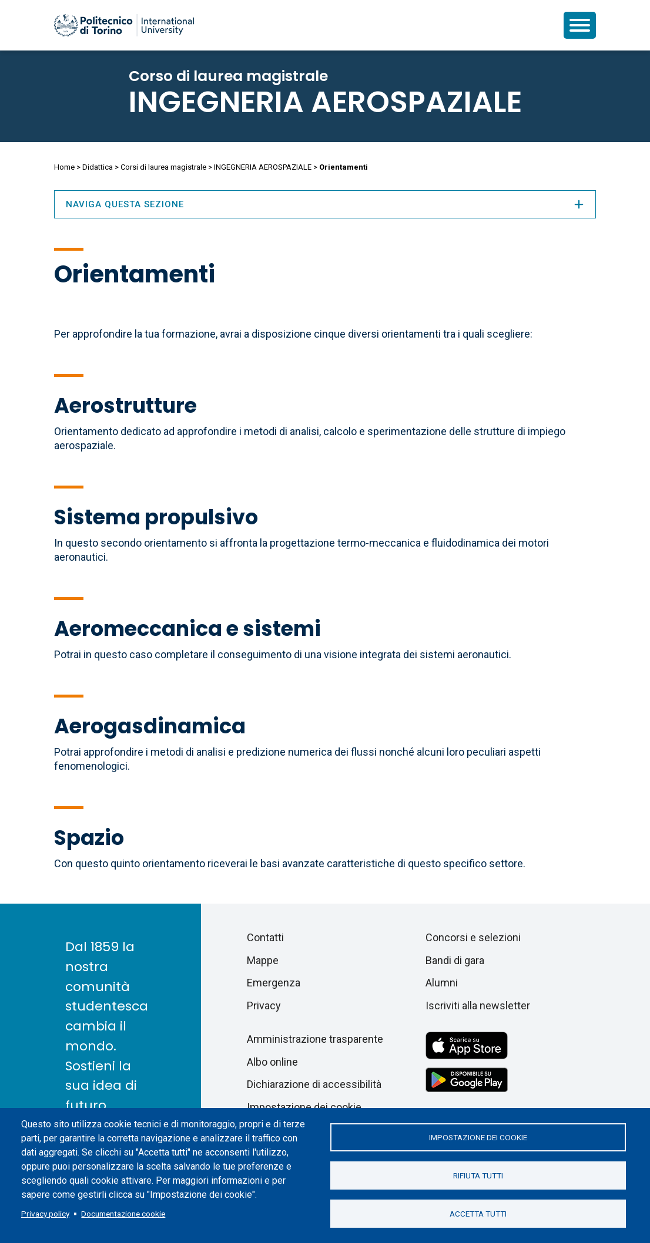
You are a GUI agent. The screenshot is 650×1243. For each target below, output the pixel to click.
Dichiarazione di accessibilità (314, 1084)
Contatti (265, 937)
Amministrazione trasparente (315, 1039)
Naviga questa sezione (325, 204)
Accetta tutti (478, 1213)
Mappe (263, 960)
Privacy (264, 1005)
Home (64, 167)
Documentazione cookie (123, 1213)
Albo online (272, 1062)
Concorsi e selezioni (473, 937)
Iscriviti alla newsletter (477, 1005)
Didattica (97, 167)
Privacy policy (45, 1213)
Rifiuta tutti (478, 1175)
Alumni (441, 982)
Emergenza (273, 982)
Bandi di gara (454, 960)
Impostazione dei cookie (478, 1137)
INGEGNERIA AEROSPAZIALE (325, 102)
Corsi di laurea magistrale (163, 167)
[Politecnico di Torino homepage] (124, 25)
